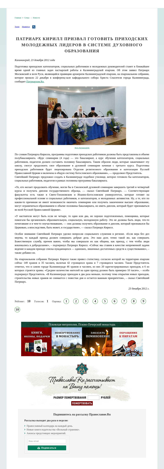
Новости (36, 18)
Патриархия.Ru (35, 81)
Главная (18, 18)
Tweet (17, 27)
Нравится (26, 27)
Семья (26, 18)
